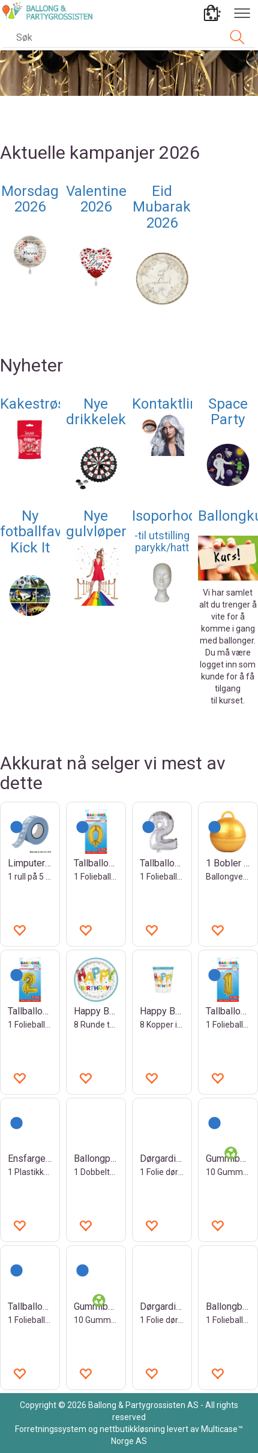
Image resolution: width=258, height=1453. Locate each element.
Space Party (228, 411)
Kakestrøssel (41, 403)
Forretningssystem (50, 1429)
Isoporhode (168, 516)
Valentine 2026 (96, 199)
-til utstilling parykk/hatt (162, 541)
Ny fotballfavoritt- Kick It (46, 532)
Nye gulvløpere (100, 524)
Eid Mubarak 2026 (162, 207)
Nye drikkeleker (102, 411)
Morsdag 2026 (30, 199)
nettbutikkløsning (132, 1429)
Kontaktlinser (175, 403)
